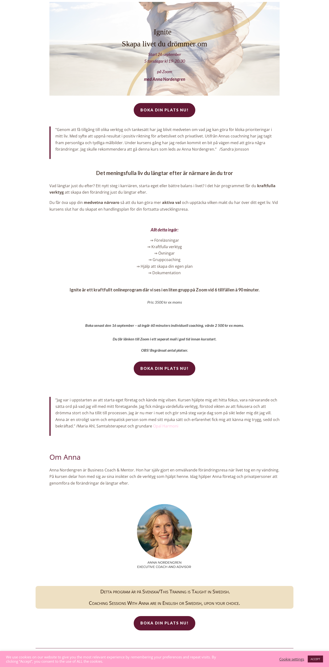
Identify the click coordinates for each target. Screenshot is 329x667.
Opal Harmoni (165, 426)
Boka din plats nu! (164, 110)
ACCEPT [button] (315, 659)
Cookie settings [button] (291, 659)
